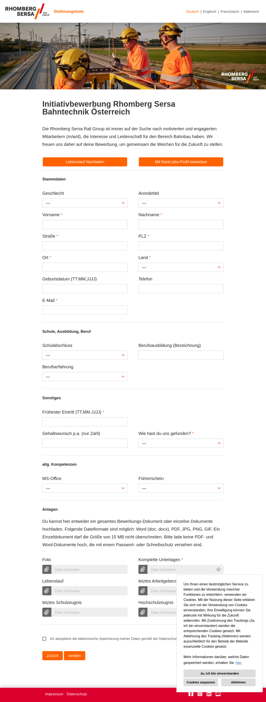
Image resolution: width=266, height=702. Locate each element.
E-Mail (49, 300)
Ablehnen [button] (238, 682)
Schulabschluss (57, 345)
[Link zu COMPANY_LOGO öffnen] (27, 11)
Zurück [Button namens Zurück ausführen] (53, 656)
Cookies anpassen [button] (201, 682)
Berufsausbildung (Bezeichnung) (169, 345)
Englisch (209, 11)
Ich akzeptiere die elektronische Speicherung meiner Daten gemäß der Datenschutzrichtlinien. (118, 639)
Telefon (145, 279)
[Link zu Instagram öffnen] (199, 694)
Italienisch (251, 11)
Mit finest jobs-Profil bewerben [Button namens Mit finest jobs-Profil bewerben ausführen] (181, 162)
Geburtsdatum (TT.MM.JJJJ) (69, 279)
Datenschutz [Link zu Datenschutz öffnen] (77, 694)
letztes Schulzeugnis (62, 602)
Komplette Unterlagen (160, 559)
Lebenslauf (52, 581)
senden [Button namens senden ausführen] (74, 656)
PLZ (143, 236)
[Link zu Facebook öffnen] (190, 694)
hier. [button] (239, 663)
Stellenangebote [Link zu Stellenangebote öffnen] (69, 11)
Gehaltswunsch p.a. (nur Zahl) (71, 433)
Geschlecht (53, 193)
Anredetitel (148, 193)
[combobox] (85, 203)
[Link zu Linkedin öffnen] (209, 694)
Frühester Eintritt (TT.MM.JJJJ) (73, 412)
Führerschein (151, 478)
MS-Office (52, 478)
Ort (46, 257)
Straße (50, 236)
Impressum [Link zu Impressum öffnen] (54, 694)
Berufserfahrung (57, 366)
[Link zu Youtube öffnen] (218, 694)
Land (144, 257)
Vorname (52, 214)
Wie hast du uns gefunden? (166, 433)
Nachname (150, 214)
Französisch (229, 11)
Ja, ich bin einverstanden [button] (219, 673)
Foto (46, 559)
